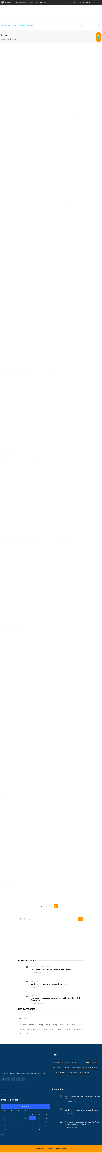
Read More (9, 130)
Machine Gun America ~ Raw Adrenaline (32, 885)
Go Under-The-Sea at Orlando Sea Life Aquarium (38, 373)
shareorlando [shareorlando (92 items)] (77, 1030)
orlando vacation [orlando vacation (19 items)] (48, 1030)
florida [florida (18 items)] (62, 1025)
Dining (33, 967)
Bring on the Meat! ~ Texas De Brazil (28, 714)
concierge (6, 118)
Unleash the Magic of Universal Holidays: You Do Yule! (30, 2)
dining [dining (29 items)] (41, 1025)
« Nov (3, 1135)
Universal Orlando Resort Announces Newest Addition (42, 114)
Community (34, 995)
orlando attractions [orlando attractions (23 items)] (33, 1030)
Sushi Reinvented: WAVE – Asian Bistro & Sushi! (51, 970)
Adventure (34, 982)
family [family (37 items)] (55, 1025)
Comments (30, 118)
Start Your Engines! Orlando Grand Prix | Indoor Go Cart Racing (49, 799)
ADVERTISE (30, 25)
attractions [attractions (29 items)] (32, 1025)
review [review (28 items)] (59, 1030)
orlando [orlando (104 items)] (22, 1030)
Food (37, 967)
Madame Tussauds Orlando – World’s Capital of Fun (40, 628)
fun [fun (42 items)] (68, 1025)
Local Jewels (45, 967)
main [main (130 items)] (74, 1025)
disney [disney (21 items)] (48, 1025)
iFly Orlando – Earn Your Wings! (25, 459)
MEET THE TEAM (18, 25)
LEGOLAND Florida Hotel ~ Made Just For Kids (36, 542)
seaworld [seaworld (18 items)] (67, 1030)
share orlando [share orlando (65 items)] (24, 1034)
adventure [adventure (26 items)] (23, 1025)
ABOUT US (6, 25)
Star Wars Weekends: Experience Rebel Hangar (37, 201)
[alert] (25, 1094)
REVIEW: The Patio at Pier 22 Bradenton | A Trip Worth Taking (48, 287)
